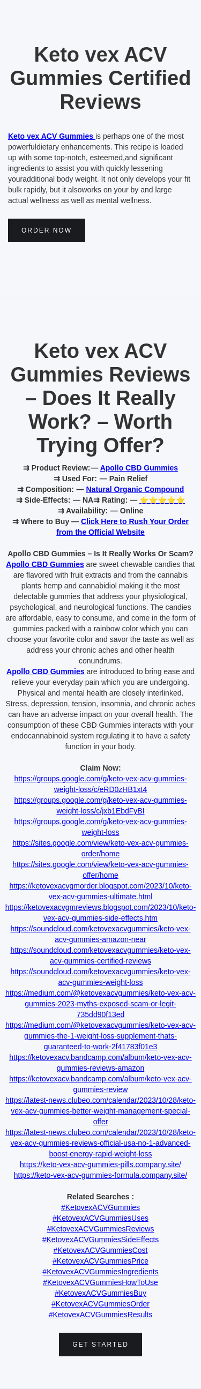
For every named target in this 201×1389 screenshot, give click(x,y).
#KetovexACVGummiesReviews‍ (100, 1228)
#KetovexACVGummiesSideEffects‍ (100, 1239)
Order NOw (46, 230)
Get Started (100, 1344)
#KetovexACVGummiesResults (101, 1314)
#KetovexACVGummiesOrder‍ (100, 1304)
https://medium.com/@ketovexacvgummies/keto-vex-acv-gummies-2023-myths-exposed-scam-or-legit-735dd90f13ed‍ (100, 1004)
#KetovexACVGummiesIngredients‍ (100, 1271)
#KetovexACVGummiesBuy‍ (100, 1293)
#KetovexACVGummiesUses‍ (100, 1218)
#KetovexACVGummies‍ (100, 1207)
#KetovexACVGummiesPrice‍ (100, 1261)
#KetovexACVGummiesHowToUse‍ (100, 1282)
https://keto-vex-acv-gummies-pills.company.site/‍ (100, 1164)
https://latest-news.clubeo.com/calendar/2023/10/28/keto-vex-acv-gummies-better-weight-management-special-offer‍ (100, 1111)
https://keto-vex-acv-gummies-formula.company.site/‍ (100, 1175)
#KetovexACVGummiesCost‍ (101, 1250)
